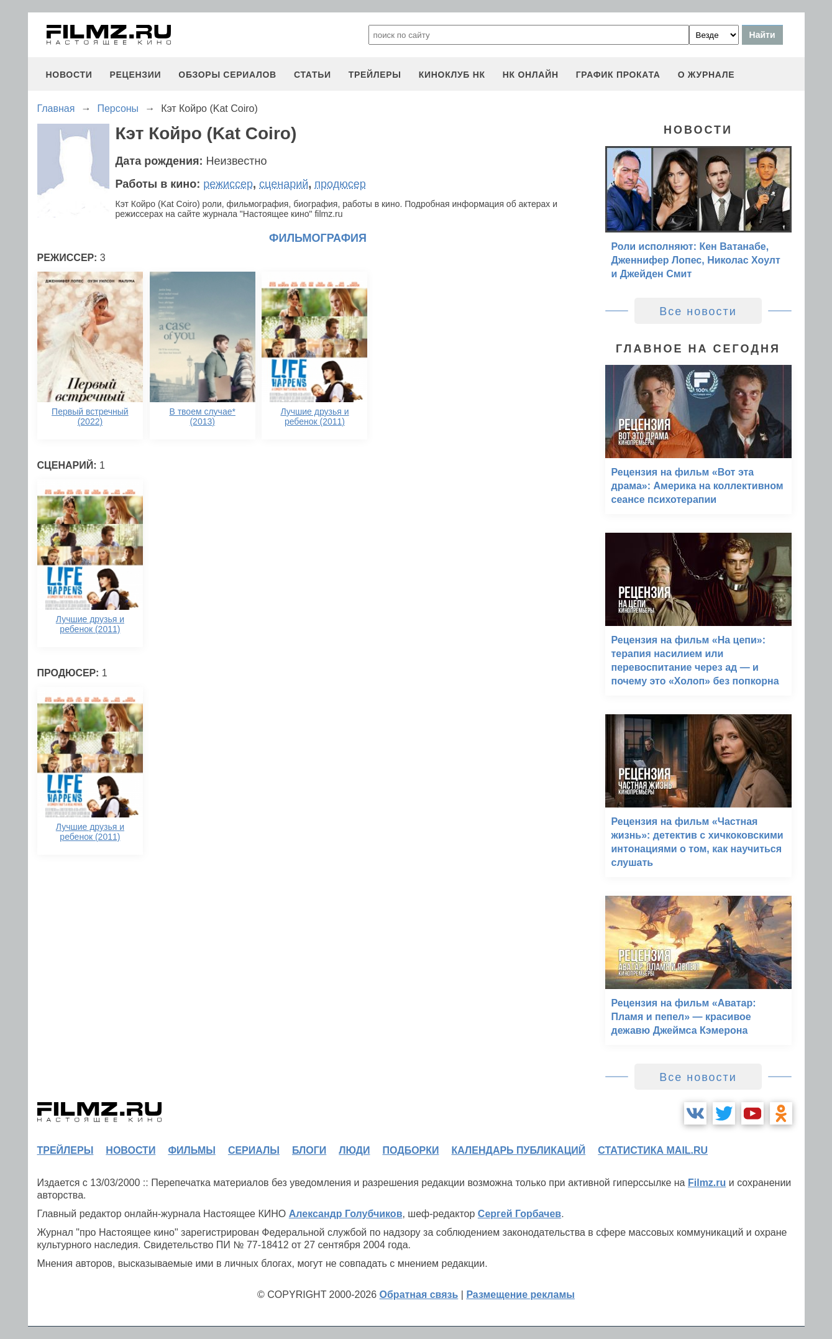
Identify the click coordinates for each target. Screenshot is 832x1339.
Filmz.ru (707, 1182)
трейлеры (375, 75)
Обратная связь (419, 1294)
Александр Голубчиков (346, 1213)
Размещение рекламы (520, 1294)
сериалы (254, 1150)
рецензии (135, 75)
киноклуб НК (452, 75)
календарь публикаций (519, 1150)
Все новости (698, 311)
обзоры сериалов (227, 75)
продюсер (339, 184)
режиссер (228, 184)
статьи (312, 75)
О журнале (706, 75)
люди (354, 1150)
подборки (411, 1150)
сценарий (283, 184)
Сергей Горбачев (519, 1213)
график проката (618, 75)
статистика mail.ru (653, 1150)
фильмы (191, 1150)
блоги (309, 1150)
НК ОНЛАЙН (531, 75)
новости (69, 75)
